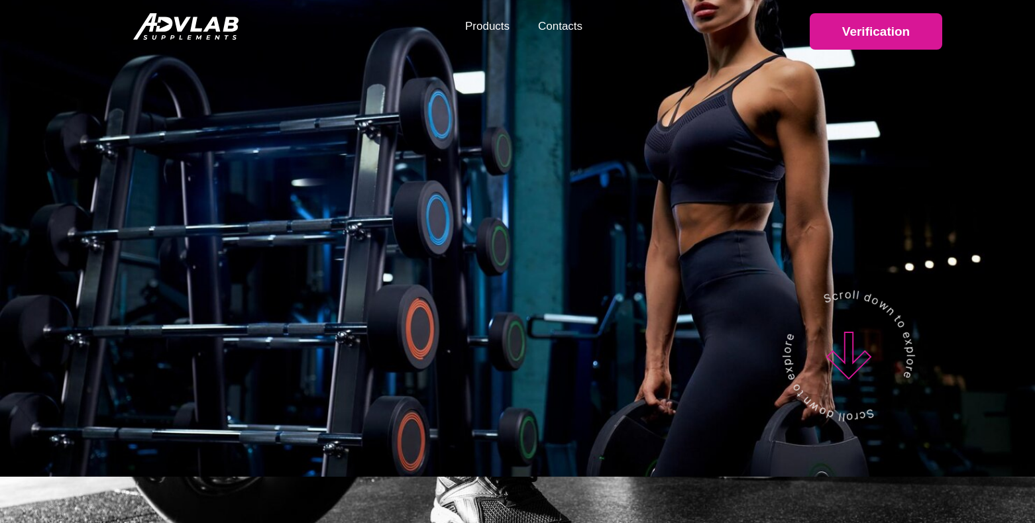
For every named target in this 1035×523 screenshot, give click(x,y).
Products (487, 26)
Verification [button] (876, 31)
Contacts (560, 26)
